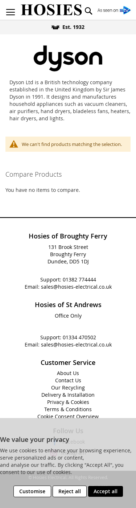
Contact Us (68, 380)
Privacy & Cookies (68, 402)
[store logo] (51, 10)
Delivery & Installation (68, 394)
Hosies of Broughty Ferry (68, 236)
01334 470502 (79, 337)
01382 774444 (79, 279)
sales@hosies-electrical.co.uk (76, 286)
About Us (68, 373)
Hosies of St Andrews (68, 304)
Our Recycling (68, 387)
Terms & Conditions (68, 409)
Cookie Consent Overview (68, 416)
